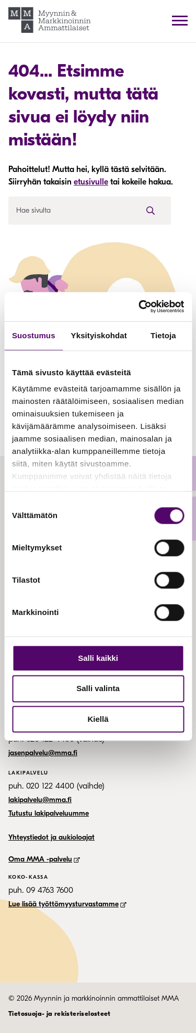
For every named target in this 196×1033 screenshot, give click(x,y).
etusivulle (91, 182)
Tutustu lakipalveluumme (48, 813)
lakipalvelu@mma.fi (40, 799)
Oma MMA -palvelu (44, 859)
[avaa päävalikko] (180, 20)
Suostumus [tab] (33, 335)
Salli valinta (98, 688)
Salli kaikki (98, 658)
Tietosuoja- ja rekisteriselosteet (59, 1013)
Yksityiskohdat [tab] (99, 335)
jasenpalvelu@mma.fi (42, 752)
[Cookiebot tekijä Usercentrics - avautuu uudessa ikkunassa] (139, 306)
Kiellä (97, 719)
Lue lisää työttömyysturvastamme (67, 904)
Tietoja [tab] (163, 335)
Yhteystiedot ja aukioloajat (51, 837)
